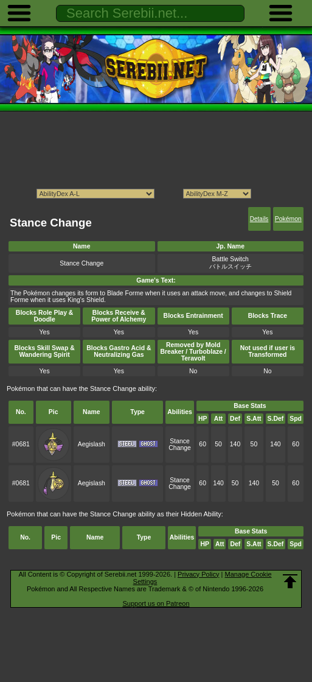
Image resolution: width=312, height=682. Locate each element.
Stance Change (179, 444)
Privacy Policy (198, 574)
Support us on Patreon (155, 603)
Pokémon (288, 219)
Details (259, 219)
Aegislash (91, 444)
